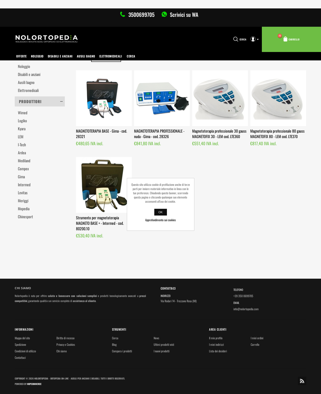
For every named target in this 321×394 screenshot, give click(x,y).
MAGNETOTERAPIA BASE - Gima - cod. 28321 (101, 133)
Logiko (22, 120)
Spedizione (20, 344)
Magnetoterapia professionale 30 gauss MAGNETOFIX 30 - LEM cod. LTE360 (219, 133)
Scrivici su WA (183, 14)
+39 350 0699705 (243, 296)
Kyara (21, 128)
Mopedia (23, 208)
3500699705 (141, 14)
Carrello (255, 344)
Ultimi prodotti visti (164, 344)
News (156, 338)
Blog (114, 344)
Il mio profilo (215, 338)
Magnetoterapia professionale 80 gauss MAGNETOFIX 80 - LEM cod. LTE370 (277, 133)
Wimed (22, 112)
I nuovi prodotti (161, 351)
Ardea (22, 152)
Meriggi (23, 200)
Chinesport (25, 216)
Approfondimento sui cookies (160, 220)
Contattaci (20, 357)
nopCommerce (34, 384)
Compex (23, 168)
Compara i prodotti (122, 351)
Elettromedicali (110, 56)
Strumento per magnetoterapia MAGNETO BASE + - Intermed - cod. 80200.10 (100, 223)
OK (160, 212)
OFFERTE (21, 56)
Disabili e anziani (60, 56)
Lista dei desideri (218, 351)
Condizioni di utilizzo (25, 351)
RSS (302, 381)
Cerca (131, 56)
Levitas (23, 192)
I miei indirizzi (216, 344)
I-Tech (22, 144)
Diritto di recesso (65, 338)
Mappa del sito (22, 338)
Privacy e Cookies (65, 344)
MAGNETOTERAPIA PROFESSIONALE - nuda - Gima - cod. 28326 (159, 133)
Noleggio (37, 56)
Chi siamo (61, 351)
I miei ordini (257, 338)
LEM (20, 136)
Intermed (24, 184)
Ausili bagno (86, 56)
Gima (21, 176)
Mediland (24, 160)
